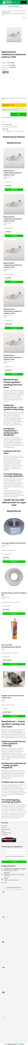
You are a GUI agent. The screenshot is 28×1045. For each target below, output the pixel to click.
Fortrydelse (4, 834)
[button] (23, 18)
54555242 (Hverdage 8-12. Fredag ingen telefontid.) (14, 875)
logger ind (9, 131)
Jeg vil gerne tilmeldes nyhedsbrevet (15, 857)
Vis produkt (14, 189)
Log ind (3, 831)
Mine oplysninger (5, 829)
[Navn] (14, 850)
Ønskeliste (4, 827)
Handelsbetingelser (6, 833)
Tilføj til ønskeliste (6, 117)
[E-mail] (14, 853)
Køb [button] (18, 114)
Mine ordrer (4, 825)
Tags (3, 121)
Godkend (14, 861)
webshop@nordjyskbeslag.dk (11, 880)
